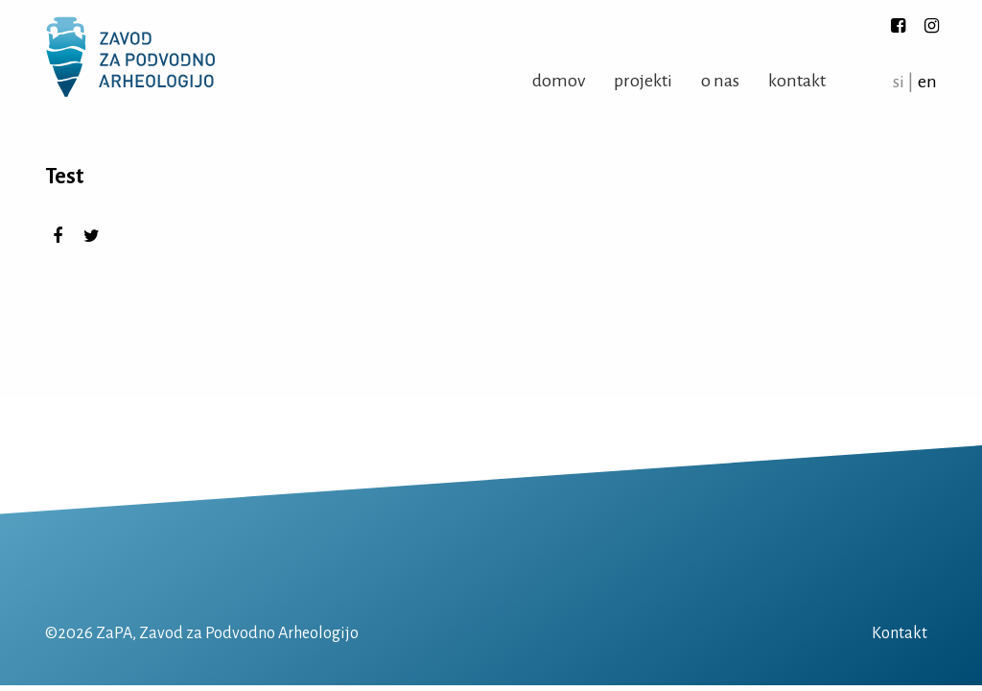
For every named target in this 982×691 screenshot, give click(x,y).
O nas (720, 80)
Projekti (643, 80)
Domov (558, 80)
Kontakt (797, 80)
